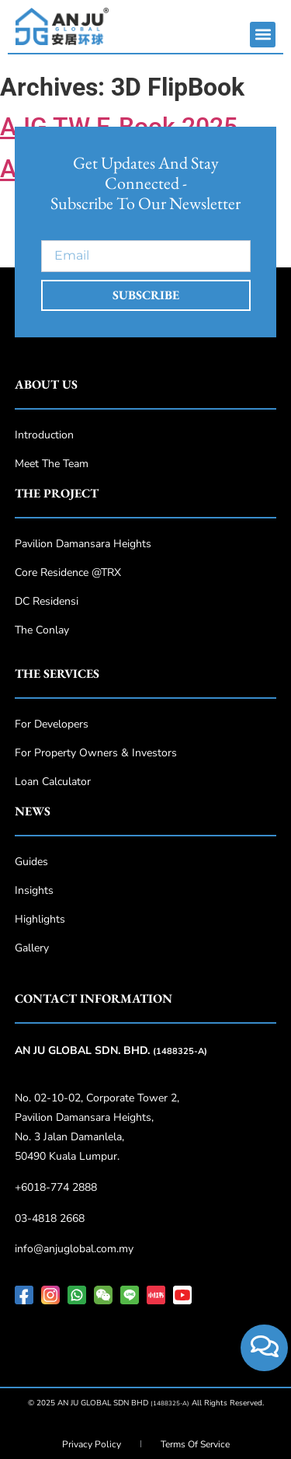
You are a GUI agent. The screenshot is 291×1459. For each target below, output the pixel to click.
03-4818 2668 (50, 1218)
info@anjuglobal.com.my (74, 1248)
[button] (262, 34)
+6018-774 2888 (56, 1187)
